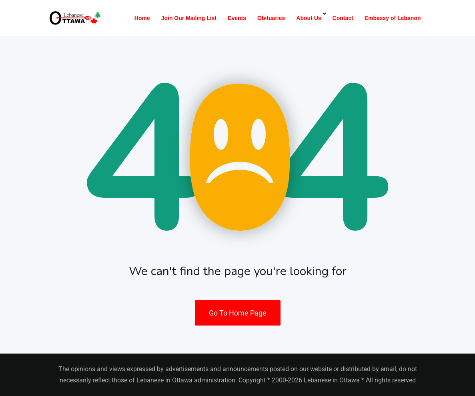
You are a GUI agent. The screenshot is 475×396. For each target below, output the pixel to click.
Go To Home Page (238, 313)
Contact (343, 18)
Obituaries (271, 18)
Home (142, 18)
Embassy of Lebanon (393, 18)
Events (237, 18)
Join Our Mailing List (188, 18)
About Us (308, 18)
